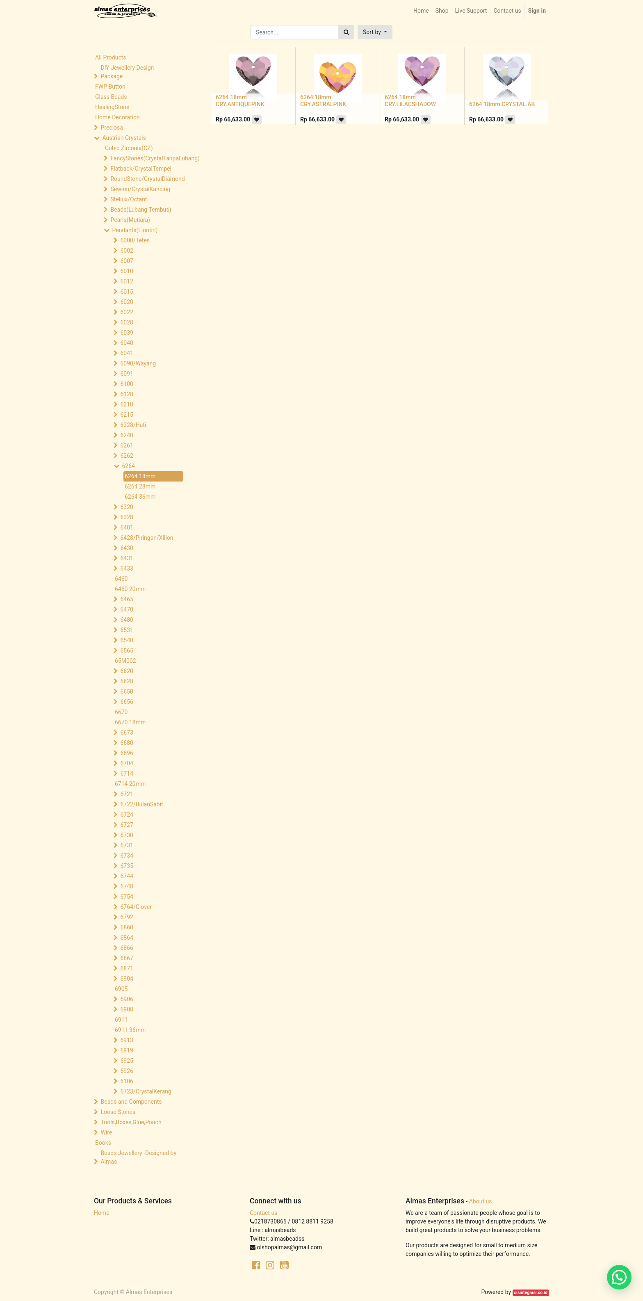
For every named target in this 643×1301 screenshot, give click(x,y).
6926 (126, 1071)
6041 (126, 353)
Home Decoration (117, 117)
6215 (126, 414)
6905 (121, 989)
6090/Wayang (138, 363)
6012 (126, 281)
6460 (121, 578)
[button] (375, 32)
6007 (126, 261)
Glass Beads (111, 97)
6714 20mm (130, 784)
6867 (126, 958)
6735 (126, 866)
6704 (126, 763)
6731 (126, 845)
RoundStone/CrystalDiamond (147, 179)
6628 (126, 681)
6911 (121, 1019)
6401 (126, 527)
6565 (126, 650)
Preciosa (111, 127)
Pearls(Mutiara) (130, 220)
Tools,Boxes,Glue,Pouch (130, 1122)
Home (101, 1213)
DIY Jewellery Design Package (127, 72)
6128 (126, 394)
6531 (126, 630)
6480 (126, 619)
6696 (126, 753)
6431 (126, 558)
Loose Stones (117, 1112)
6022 (126, 312)
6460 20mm (130, 589)
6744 (126, 876)
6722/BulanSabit (141, 804)
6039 (126, 332)
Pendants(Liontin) (134, 230)
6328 (126, 517)
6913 (126, 1040)
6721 (126, 794)
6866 (126, 948)
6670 (121, 712)
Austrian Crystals (124, 138)
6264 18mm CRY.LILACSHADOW (410, 100)
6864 (126, 937)
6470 (126, 609)
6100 (126, 384)
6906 (126, 999)
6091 (126, 373)
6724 (126, 814)
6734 (126, 855)
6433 (126, 568)
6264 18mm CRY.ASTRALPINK (323, 100)
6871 (126, 968)
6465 (126, 599)
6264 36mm (140, 496)
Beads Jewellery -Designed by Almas (138, 1157)
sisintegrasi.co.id (530, 1292)
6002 (126, 250)
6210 (126, 404)
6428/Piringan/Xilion (146, 537)
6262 (126, 455)
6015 (126, 291)
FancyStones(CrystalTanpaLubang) (147, 158)
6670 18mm (130, 722)
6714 (126, 773)
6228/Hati (133, 425)
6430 (126, 548)
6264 (128, 466)
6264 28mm (140, 486)
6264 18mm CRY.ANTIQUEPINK (240, 100)
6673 (126, 732)
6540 (126, 640)
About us (480, 1201)
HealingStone (112, 107)
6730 (126, 835)
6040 (126, 343)
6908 (126, 1009)
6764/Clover (136, 907)
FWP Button (110, 86)
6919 (126, 1050)
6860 (126, 927)
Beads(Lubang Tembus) (140, 209)
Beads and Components (131, 1101)
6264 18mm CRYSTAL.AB (502, 104)
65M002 (125, 660)
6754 (126, 896)
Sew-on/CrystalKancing (140, 189)
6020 (126, 302)
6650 (126, 691)
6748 (126, 886)
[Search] (346, 32)
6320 (126, 507)
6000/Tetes (135, 240)
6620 (126, 671)
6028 (126, 322)
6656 (126, 701)
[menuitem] (421, 10)
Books (103, 1142)
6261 (126, 445)
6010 (126, 271)
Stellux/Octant (128, 199)
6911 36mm (130, 1030)
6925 (126, 1060)
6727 (126, 825)
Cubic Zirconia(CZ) (129, 148)
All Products (110, 57)
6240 (126, 435)
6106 (126, 1081)
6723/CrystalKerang (145, 1091)
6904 (126, 978)
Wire (106, 1132)
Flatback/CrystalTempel (140, 168)
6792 (126, 917)
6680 (126, 743)
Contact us (263, 1213)
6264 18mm (140, 476)
